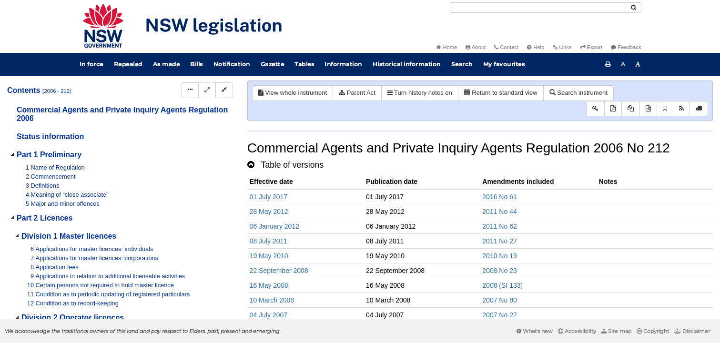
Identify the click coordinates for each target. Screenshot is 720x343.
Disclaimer (692, 331)
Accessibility (577, 331)
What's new (535, 331)
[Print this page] (608, 64)
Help (535, 47)
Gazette (272, 64)
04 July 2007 (268, 315)
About (476, 47)
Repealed (128, 64)
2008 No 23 (499, 270)
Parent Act (357, 92)
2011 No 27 (499, 241)
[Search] (538, 7)
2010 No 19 (499, 256)
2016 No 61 (499, 197)
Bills (196, 64)
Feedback (626, 47)
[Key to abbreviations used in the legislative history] (595, 109)
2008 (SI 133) (502, 285)
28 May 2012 (269, 211)
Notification (231, 64)
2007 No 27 (499, 315)
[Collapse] (224, 90)
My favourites (504, 64)
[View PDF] (613, 109)
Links (562, 47)
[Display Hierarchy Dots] (190, 90)
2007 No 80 (499, 300)
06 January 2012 (274, 226)
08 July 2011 (268, 241)
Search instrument (578, 92)
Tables (304, 64)
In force (91, 64)
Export (591, 47)
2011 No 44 (499, 211)
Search (462, 64)
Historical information (407, 64)
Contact (506, 47)
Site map (616, 331)
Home (446, 47)
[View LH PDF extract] (630, 109)
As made (166, 64)
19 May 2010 (269, 256)
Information (343, 64)
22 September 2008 (279, 270)
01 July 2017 (268, 197)
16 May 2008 (269, 285)
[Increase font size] (638, 64)
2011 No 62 (499, 226)
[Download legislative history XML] (648, 109)
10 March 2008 (272, 300)
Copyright (653, 331)
